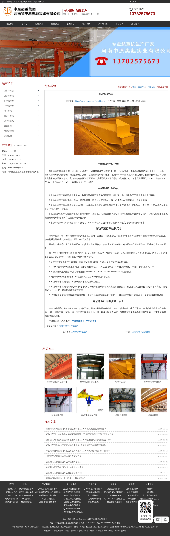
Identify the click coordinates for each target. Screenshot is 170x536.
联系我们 (135, 24)
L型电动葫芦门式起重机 (47, 489)
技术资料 (86, 24)
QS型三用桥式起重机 (72, 499)
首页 (134, 87)
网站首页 (10, 24)
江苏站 (79, 531)
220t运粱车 (132, 499)
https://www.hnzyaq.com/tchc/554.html (90, 101)
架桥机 (114, 484)
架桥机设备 (9, 121)
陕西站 (111, 531)
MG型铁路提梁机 (26, 489)
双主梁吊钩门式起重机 (47, 495)
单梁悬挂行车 (121, 415)
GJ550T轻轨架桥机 (114, 502)
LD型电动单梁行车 (89, 415)
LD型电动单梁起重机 (141, 332)
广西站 (104, 531)
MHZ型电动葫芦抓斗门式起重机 (48, 492)
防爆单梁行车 (57, 415)
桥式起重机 (9, 105)
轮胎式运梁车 (132, 492)
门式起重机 (9, 100)
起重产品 (39, 24)
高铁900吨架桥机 (114, 489)
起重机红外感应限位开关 (150, 499)
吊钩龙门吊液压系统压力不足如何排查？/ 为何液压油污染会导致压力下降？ (79, 440)
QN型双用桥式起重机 (72, 492)
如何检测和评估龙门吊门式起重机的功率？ (64, 467)
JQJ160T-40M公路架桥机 (114, 492)
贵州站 (92, 531)
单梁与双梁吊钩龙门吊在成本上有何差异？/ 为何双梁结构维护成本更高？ (78, 451)
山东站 (60, 531)
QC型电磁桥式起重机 (72, 508)
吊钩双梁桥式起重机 (72, 495)
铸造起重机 (9, 131)
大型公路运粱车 (132, 495)
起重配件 (8, 136)
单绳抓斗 (150, 489)
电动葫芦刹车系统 (150, 495)
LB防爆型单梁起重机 (72, 502)
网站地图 (132, 2)
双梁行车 (93, 484)
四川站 (85, 531)
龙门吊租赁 (9, 90)
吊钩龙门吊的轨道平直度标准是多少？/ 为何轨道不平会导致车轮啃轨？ (77, 445)
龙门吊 (24, 24)
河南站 (98, 531)
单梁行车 (75, 326)
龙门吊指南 (116, 523)
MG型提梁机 (26, 502)
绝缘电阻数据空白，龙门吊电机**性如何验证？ (66, 478)
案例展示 (71, 24)
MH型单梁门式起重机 (47, 502)
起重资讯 (55, 24)
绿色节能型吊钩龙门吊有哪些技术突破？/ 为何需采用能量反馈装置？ (76, 429)
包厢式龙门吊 (11, 495)
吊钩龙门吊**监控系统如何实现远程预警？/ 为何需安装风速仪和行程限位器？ (80, 434)
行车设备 (151, 87)
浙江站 (73, 531)
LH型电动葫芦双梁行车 (57, 382)
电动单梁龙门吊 (11, 499)
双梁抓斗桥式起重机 (72, 505)
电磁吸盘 (150, 492)
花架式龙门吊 (11, 492)
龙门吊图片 (103, 24)
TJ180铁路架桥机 (114, 495)
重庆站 (117, 531)
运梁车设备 (9, 116)
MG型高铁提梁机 (26, 495)
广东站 (54, 531)
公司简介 (120, 24)
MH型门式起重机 (48, 499)
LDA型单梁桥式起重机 (72, 489)
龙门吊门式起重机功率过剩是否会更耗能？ (64, 473)
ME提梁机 (26, 499)
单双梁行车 (153, 415)
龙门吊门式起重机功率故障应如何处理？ (63, 462)
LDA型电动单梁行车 (79, 332)
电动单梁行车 (65, 326)
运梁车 (132, 484)
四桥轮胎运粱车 (132, 489)
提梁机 (26, 484)
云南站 (67, 531)
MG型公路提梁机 (26, 492)
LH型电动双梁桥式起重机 (72, 512)
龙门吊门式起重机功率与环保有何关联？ (63, 456)
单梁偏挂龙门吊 (11, 502)
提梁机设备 (9, 96)
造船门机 (8, 126)
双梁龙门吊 (11, 489)
